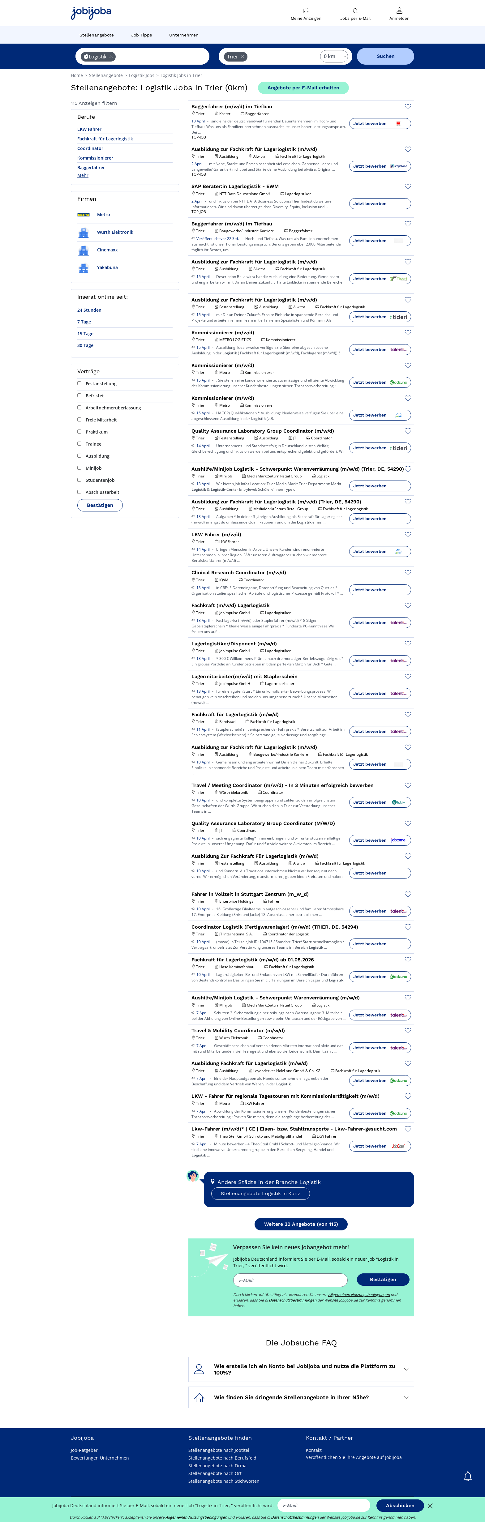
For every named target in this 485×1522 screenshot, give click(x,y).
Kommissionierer (95, 158)
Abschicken (400, 1505)
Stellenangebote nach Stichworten (224, 1481)
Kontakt (314, 1450)
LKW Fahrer (89, 129)
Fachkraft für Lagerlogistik (105, 139)
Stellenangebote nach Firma (217, 1466)
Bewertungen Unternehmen (100, 1458)
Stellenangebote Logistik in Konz (260, 1193)
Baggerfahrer (91, 167)
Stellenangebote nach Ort (215, 1473)
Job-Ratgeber (84, 1450)
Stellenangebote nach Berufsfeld (222, 1458)
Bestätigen (100, 505)
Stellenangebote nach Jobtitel (218, 1450)
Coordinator (90, 148)
